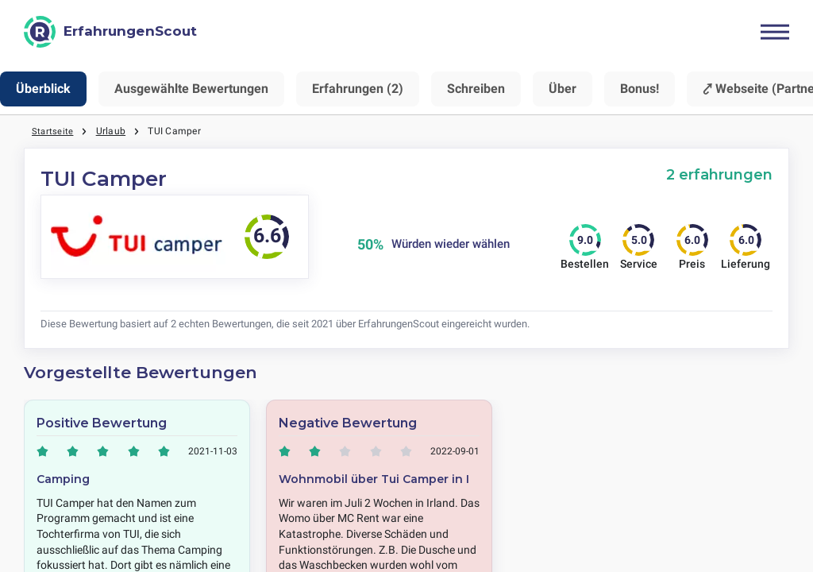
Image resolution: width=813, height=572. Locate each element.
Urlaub (111, 131)
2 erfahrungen (719, 174)
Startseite (53, 131)
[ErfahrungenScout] (110, 32)
